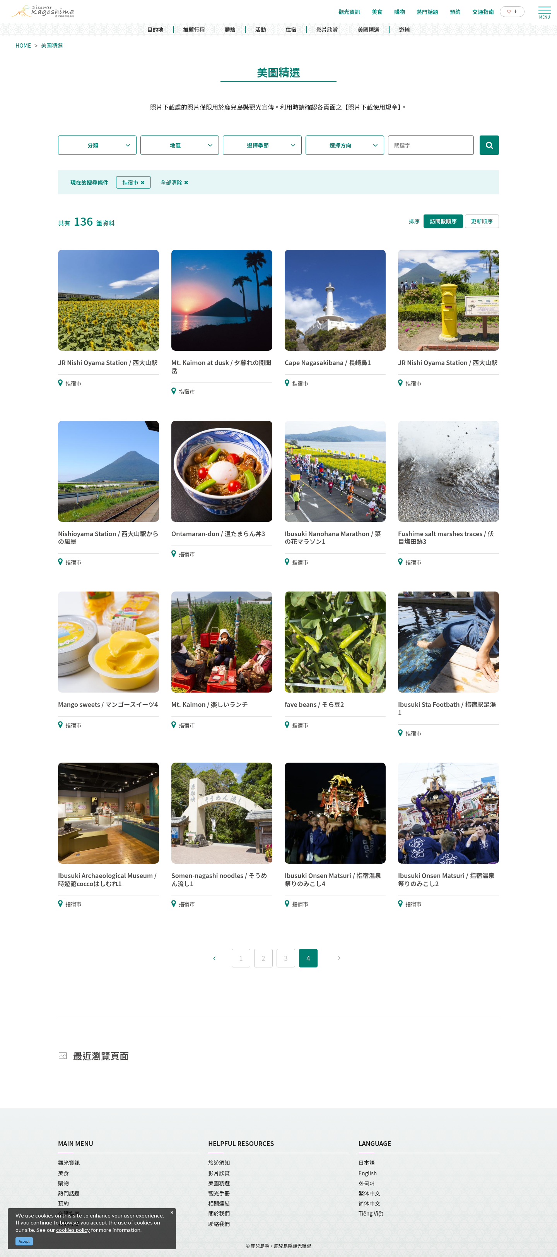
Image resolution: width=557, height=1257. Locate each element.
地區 (175, 145)
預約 (63, 1203)
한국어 (367, 1183)
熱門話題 (69, 1193)
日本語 (367, 1162)
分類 (92, 145)
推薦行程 (194, 29)
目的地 (155, 29)
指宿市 (133, 182)
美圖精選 (368, 29)
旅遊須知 (219, 1162)
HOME (23, 45)
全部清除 (174, 182)
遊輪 (404, 29)
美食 (63, 1173)
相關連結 (219, 1203)
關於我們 (219, 1213)
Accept (24, 1241)
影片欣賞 (327, 29)
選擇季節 (258, 145)
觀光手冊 (219, 1193)
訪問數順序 (443, 221)
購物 (63, 1183)
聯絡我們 (219, 1224)
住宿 (291, 29)
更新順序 (482, 221)
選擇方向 (340, 145)
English (368, 1173)
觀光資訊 (69, 1162)
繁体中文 (369, 1193)
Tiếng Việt (371, 1213)
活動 (260, 29)
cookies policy (73, 1229)
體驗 (230, 29)
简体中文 (369, 1203)
